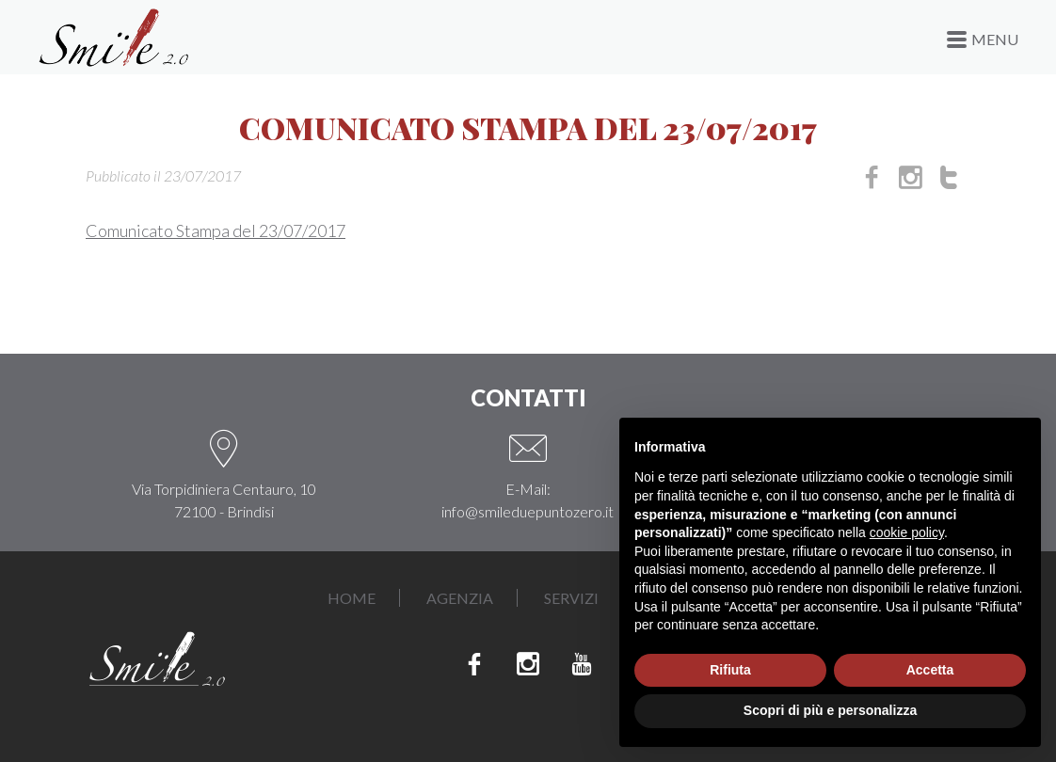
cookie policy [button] (907, 532)
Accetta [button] (930, 669)
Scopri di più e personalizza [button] (830, 710)
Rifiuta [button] (730, 669)
